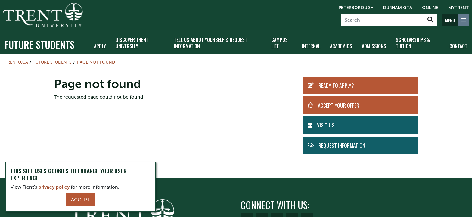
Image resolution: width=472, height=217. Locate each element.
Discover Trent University (132, 43)
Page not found (96, 62)
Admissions (374, 46)
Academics (341, 46)
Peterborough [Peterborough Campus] (356, 7)
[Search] (382, 20)
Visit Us (325, 125)
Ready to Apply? (336, 85)
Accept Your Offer (338, 105)
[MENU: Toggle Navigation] (455, 20)
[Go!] (430, 20)
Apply (100, 46)
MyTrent (458, 7)
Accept (80, 200)
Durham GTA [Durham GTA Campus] (397, 7)
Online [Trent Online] (430, 7)
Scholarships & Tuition (413, 43)
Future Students (39, 44)
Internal (311, 46)
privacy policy (54, 187)
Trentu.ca (16, 62)
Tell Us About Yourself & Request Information (210, 43)
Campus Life (279, 43)
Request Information (341, 145)
